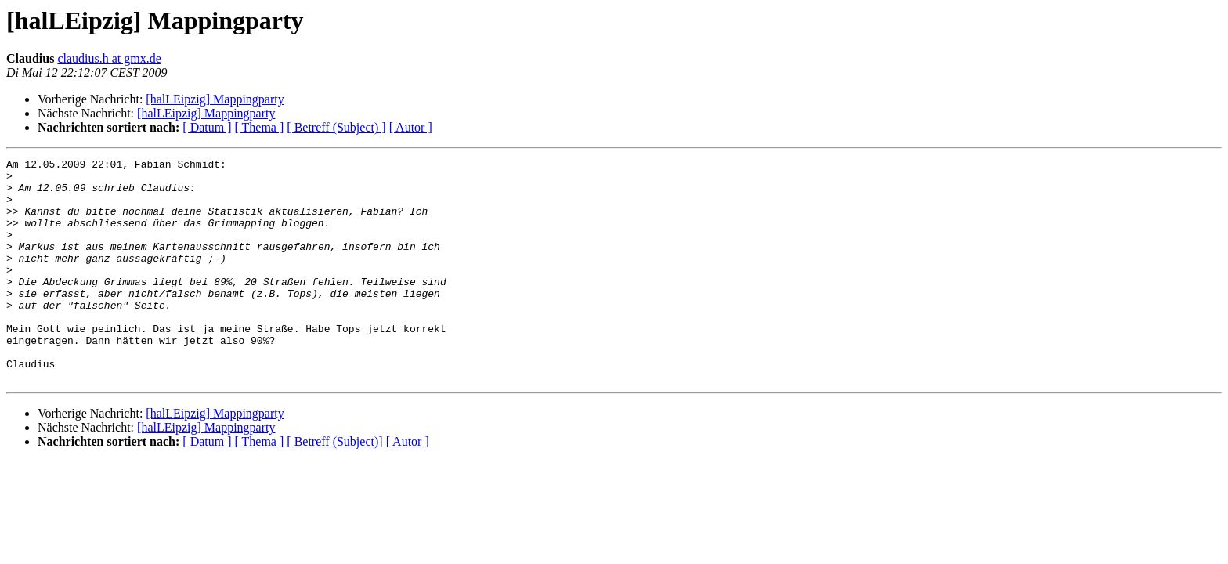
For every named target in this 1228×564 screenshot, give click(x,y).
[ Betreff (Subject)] (334, 486)
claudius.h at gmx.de (109, 58)
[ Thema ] (259, 127)
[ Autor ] (410, 127)
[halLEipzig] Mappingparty (215, 99)
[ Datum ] (206, 127)
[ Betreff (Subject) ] (336, 127)
